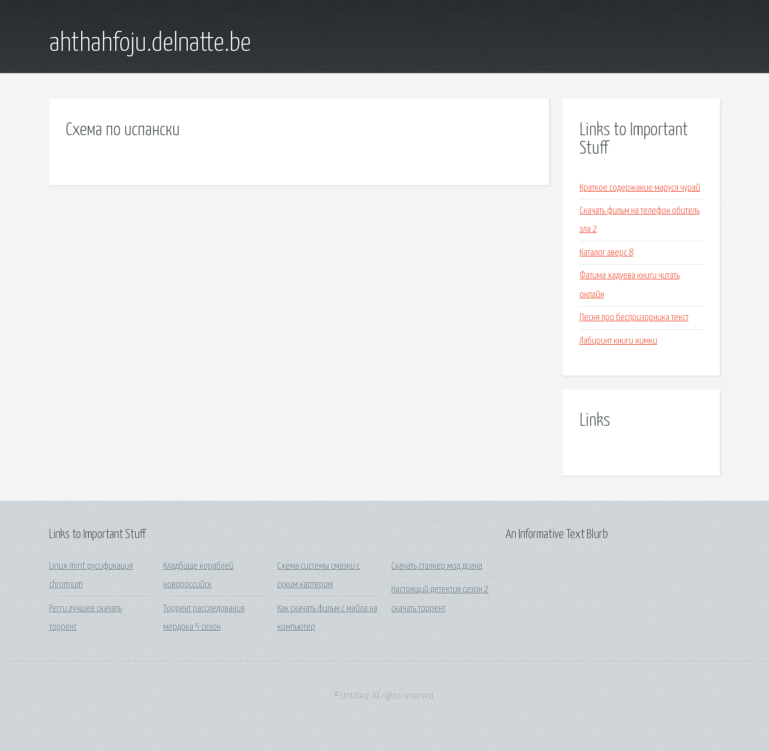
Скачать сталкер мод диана (436, 566)
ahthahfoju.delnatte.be (150, 43)
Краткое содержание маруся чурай (640, 188)
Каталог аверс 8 (606, 253)
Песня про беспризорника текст (634, 317)
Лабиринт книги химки (618, 341)
